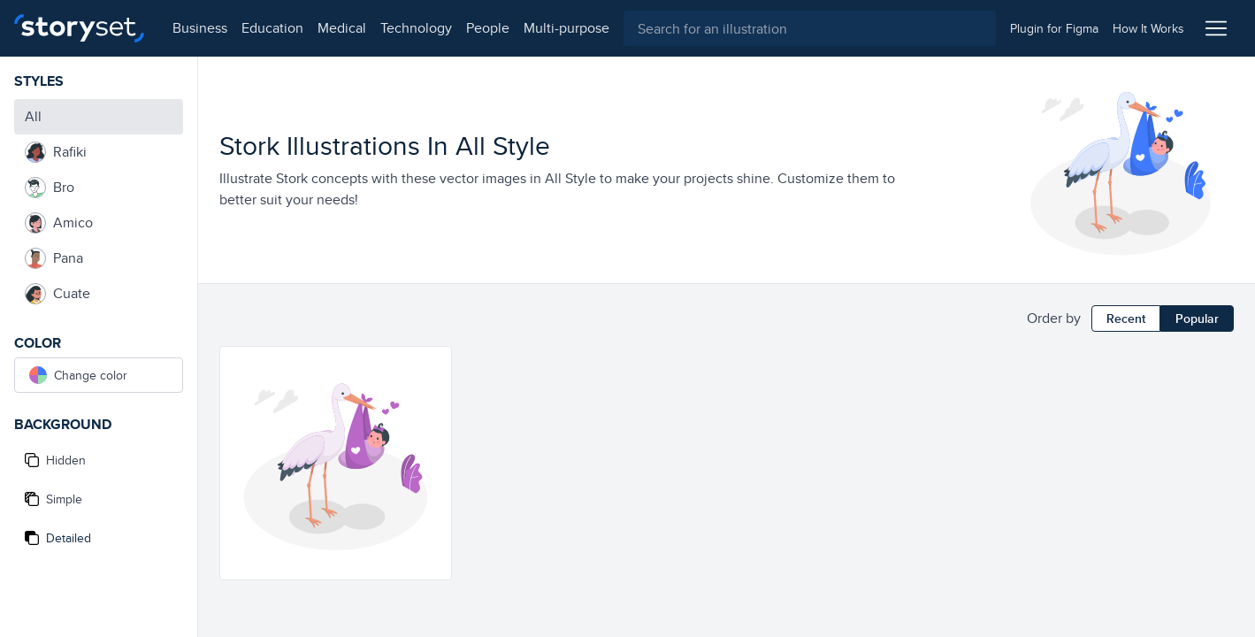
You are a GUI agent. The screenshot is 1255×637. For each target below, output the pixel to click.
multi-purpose (566, 28)
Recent (1125, 318)
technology (416, 28)
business (199, 28)
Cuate (57, 293)
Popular (1197, 318)
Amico (59, 223)
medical (342, 28)
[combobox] (810, 28)
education (272, 28)
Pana (54, 258)
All (33, 116)
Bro (49, 187)
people (487, 28)
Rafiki (56, 152)
